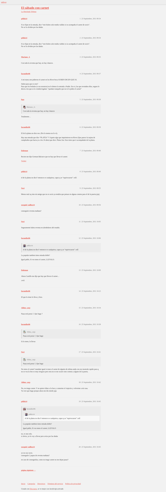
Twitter (23, 161)
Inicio (23, 484)
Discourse (33, 489)
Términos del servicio (55, 484)
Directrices (41, 484)
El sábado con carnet (35, 7)
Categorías (31, 484)
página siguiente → (28, 470)
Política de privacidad (73, 484)
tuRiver (3, 2)
